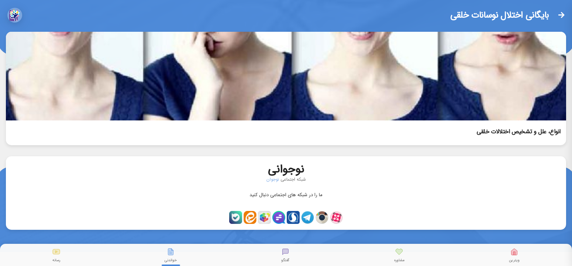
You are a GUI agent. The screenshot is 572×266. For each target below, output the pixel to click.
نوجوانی (286, 168)
